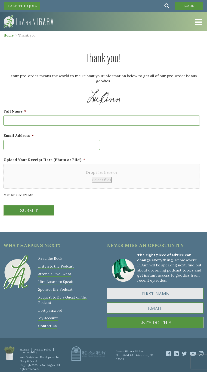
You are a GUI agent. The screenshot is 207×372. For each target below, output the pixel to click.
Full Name (14, 111)
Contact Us (47, 324)
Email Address (18, 135)
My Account (48, 317)
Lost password (50, 309)
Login (188, 6)
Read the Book (50, 258)
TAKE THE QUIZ (22, 5)
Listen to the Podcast (56, 266)
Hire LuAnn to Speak (55, 281)
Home (8, 35)
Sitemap (24, 348)
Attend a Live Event (54, 273)
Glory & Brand (28, 359)
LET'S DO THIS (155, 322)
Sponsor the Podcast (55, 289)
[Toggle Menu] (197, 22)
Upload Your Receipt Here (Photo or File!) (44, 159)
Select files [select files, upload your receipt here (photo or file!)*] (101, 179)
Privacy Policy (42, 348)
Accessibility (29, 351)
